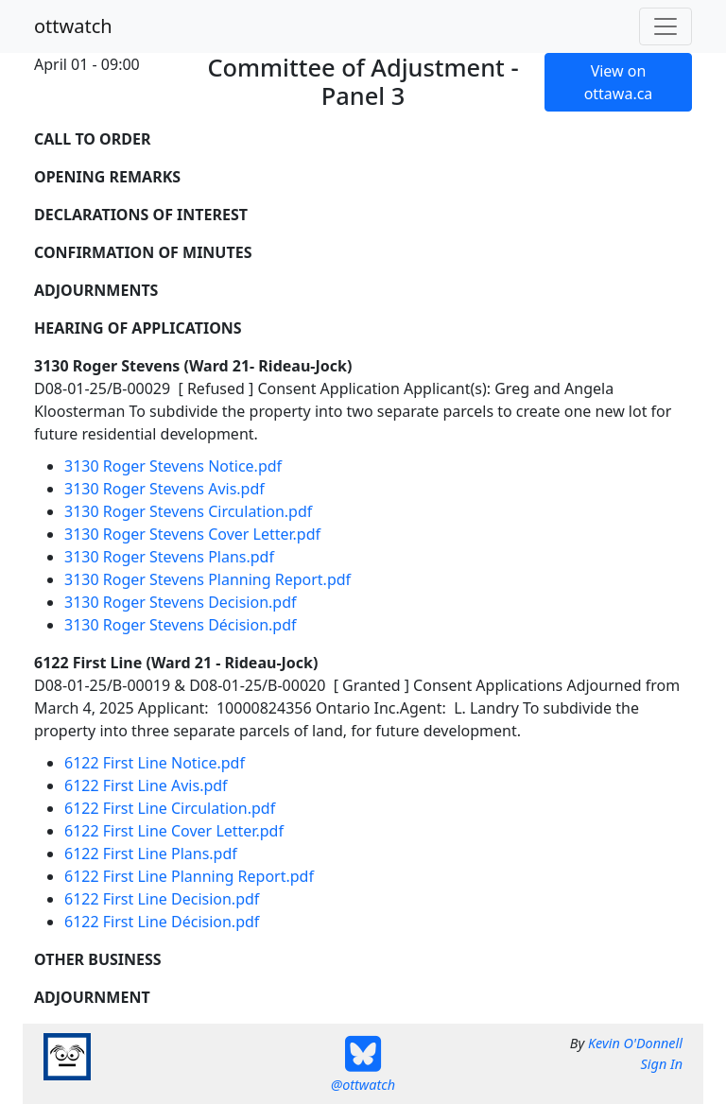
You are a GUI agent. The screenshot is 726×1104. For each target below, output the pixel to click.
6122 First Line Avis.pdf (146, 785)
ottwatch (73, 26)
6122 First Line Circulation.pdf (169, 808)
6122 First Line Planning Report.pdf (189, 876)
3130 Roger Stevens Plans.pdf (169, 556)
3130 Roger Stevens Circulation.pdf (188, 511)
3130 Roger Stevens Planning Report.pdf (207, 579)
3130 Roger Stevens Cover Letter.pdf (192, 534)
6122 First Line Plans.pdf (150, 853)
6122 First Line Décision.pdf (161, 921)
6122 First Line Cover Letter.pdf (174, 830)
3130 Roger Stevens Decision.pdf (180, 602)
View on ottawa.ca (618, 82)
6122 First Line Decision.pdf (161, 898)
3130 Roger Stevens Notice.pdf (173, 466)
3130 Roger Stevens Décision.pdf (180, 624)
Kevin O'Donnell (635, 1043)
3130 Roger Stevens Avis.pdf (164, 488)
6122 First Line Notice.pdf (154, 762)
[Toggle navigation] (665, 26)
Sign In (662, 1064)
